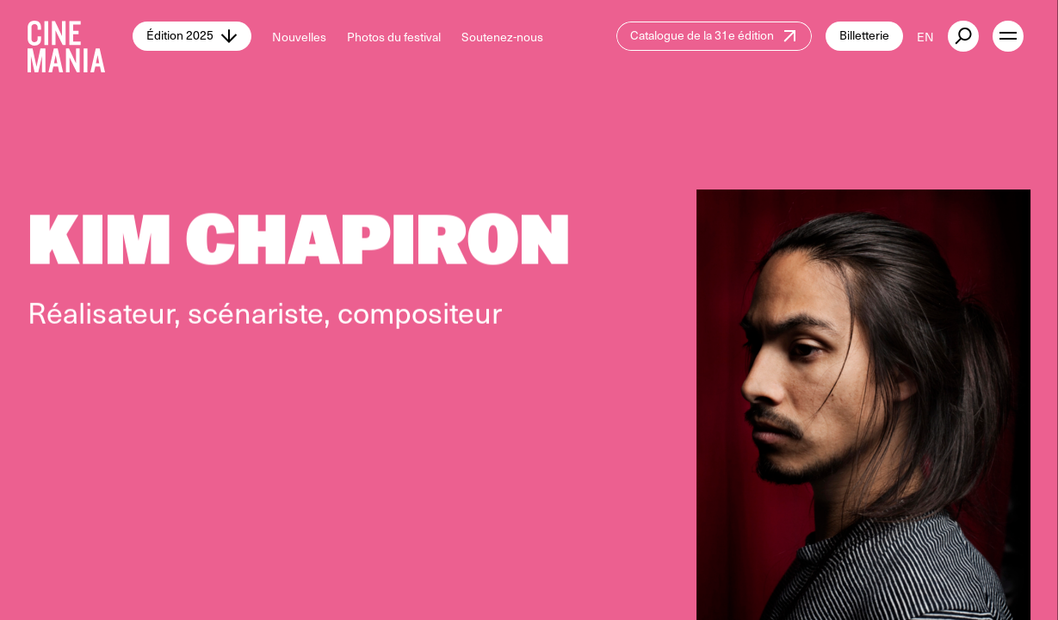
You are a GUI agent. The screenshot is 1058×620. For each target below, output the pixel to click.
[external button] (963, 36)
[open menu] (1008, 36)
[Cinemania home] (80, 36)
